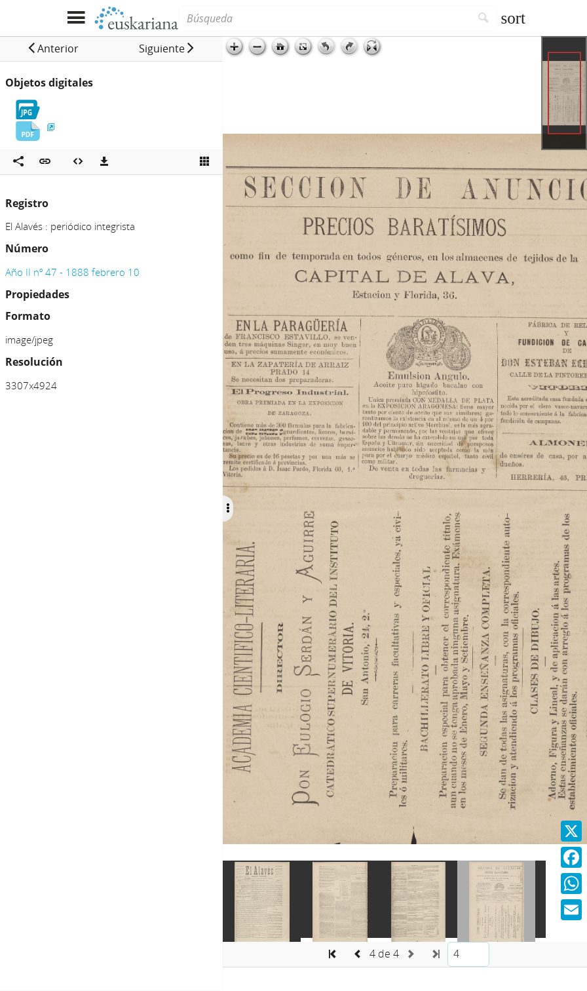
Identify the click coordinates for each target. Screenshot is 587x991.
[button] (52, 48)
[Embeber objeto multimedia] (78, 161)
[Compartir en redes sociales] (18, 161)
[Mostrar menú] (76, 18)
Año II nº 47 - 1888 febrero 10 (72, 272)
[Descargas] (104, 161)
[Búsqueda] (324, 18)
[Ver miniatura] (204, 161)
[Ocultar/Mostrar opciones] (228, 509)
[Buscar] (483, 18)
